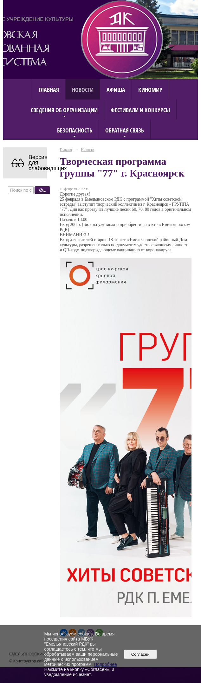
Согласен (140, 654)
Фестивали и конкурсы (140, 110)
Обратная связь (124, 130)
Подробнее (105, 664)
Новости (83, 89)
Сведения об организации (64, 110)
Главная (49, 89)
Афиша (116, 89)
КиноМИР (150, 89)
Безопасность (74, 130)
